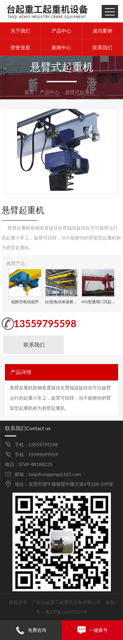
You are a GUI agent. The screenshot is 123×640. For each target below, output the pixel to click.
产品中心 (61, 31)
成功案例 (102, 31)
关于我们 (20, 31)
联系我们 (102, 47)
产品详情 (20, 372)
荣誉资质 (20, 47)
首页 (29, 92)
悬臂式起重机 (79, 92)
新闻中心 (61, 47)
